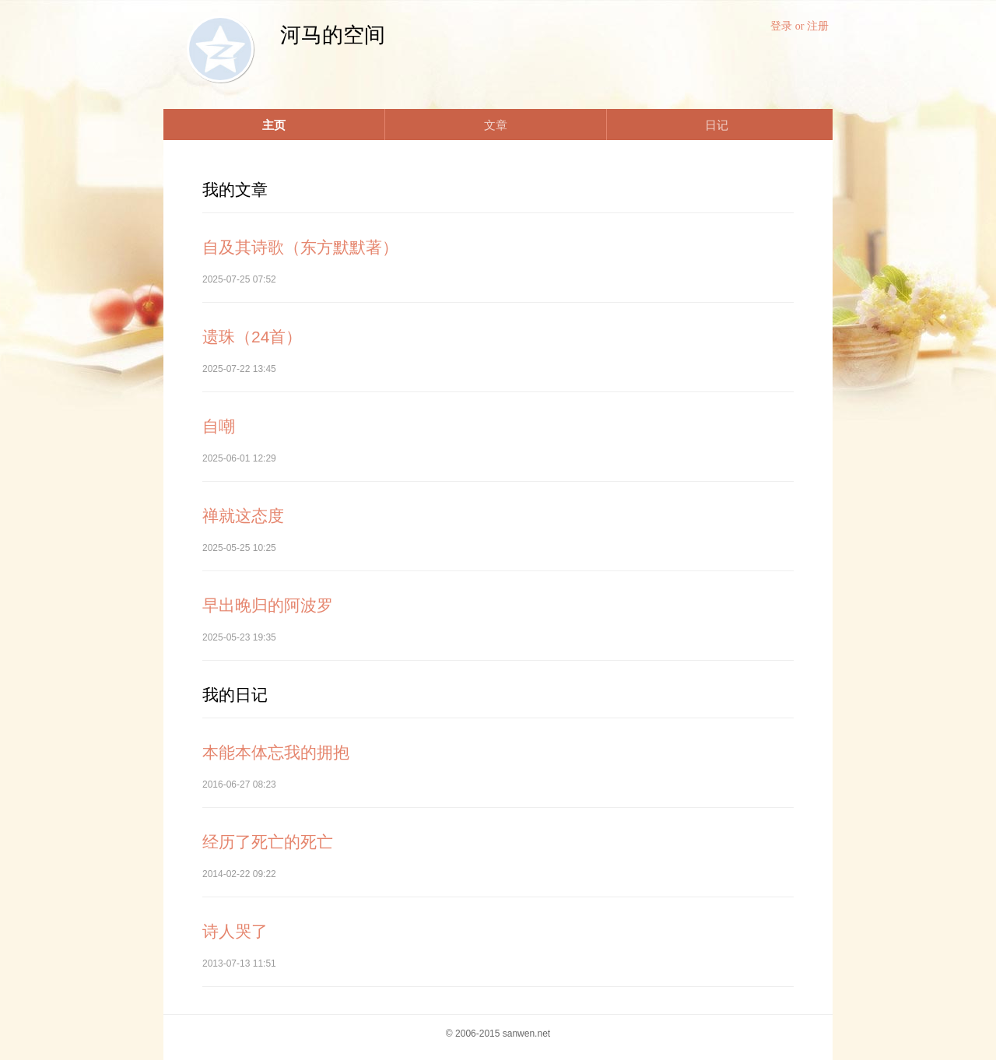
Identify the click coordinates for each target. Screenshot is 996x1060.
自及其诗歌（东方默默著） (300, 247)
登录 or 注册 (799, 26)
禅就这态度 (243, 516)
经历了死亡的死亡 (267, 842)
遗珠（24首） (252, 337)
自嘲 (218, 426)
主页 (274, 125)
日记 (716, 125)
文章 (495, 125)
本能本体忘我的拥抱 (275, 752)
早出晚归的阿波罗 (267, 605)
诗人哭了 (235, 931)
